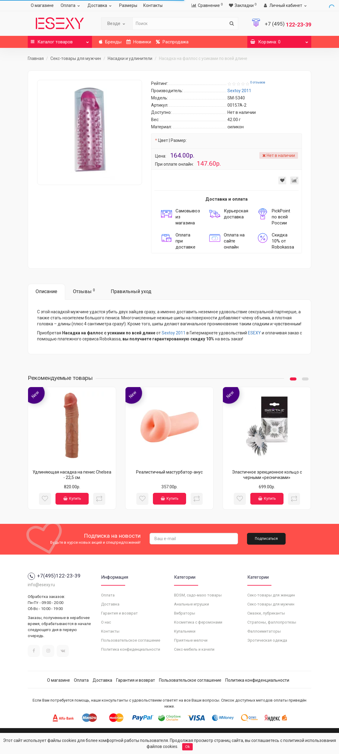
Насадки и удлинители (130, 58)
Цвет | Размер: (172, 140)
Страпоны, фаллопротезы (271, 622)
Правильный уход (131, 291)
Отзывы (84, 291)
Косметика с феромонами (198, 622)
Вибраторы (184, 613)
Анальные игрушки (191, 604)
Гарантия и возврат (119, 613)
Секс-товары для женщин (271, 595)
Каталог (60, 40)
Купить (72, 498)
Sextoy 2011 (173, 332)
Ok (187, 747)
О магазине (42, 5)
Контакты (153, 5)
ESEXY (254, 332)
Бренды (110, 42)
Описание (46, 291)
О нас (106, 622)
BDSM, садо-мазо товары (198, 595)
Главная (36, 58)
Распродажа (172, 42)
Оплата (71, 5)
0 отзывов (257, 82)
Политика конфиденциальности (130, 649)
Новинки (138, 42)
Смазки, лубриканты (266, 613)
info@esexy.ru (41, 584)
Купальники (184, 631)
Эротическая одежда (267, 640)
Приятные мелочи (191, 640)
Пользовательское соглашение (130, 640)
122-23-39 (288, 24)
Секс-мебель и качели (194, 649)
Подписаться (266, 539)
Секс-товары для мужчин (75, 58)
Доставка (100, 5)
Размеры (128, 5)
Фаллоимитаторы (264, 631)
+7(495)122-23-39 (54, 576)
